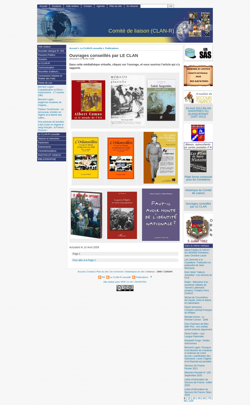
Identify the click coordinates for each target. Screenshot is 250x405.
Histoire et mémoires (48, 138)
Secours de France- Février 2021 (195, 367)
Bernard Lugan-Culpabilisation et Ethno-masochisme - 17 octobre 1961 (51, 91)
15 (189, 398)
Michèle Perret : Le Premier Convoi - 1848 (196, 318)
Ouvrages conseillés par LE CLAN (198, 205)
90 (185, 400)
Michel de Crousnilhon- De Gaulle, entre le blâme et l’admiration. (198, 300)
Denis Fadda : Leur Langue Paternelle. (195, 335)
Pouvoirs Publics (46, 55)
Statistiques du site (134, 271)
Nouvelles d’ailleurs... (49, 71)
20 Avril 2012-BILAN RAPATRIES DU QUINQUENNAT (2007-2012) (198, 112)
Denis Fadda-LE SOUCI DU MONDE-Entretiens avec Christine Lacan (197, 253)
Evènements (44, 147)
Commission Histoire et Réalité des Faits (50, 77)
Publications (112, 48)
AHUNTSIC (141, 281)
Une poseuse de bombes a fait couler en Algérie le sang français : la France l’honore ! (51, 126)
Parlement (43, 142)
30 (194, 398)
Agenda (101, 6)
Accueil (73, 48)
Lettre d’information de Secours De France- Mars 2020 (198, 392)
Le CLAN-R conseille (91, 48)
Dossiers (42, 59)
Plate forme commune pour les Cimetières (198, 178)
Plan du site (116, 6)
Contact (88, 6)
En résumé (132, 6)
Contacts (56, 6)
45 (199, 398)
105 (191, 400)
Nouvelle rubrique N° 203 (51, 51)
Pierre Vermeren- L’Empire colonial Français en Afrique (198, 310)
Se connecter (116, 271)
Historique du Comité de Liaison (198, 191)
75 (209, 398)
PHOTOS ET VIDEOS (49, 155)
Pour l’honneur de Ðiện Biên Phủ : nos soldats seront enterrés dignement (198, 327)
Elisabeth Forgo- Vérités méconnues (197, 342)
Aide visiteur (72, 6)
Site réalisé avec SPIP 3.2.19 (118, 281)
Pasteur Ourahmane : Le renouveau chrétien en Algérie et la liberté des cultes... (50, 113)
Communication (46, 67)
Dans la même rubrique (197, 245)
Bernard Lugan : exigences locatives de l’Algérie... (50, 102)
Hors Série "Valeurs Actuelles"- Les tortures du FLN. (198, 275)
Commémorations (47, 151)
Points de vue (45, 82)
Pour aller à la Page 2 (84, 260)
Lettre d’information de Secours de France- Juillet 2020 (198, 382)
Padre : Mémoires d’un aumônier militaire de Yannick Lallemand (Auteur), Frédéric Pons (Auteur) (197, 288)
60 (204, 398)
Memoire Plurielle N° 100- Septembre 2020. (198, 374)
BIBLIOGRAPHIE (47, 159)
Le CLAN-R (44, 63)
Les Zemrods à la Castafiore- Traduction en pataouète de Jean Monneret (198, 263)
